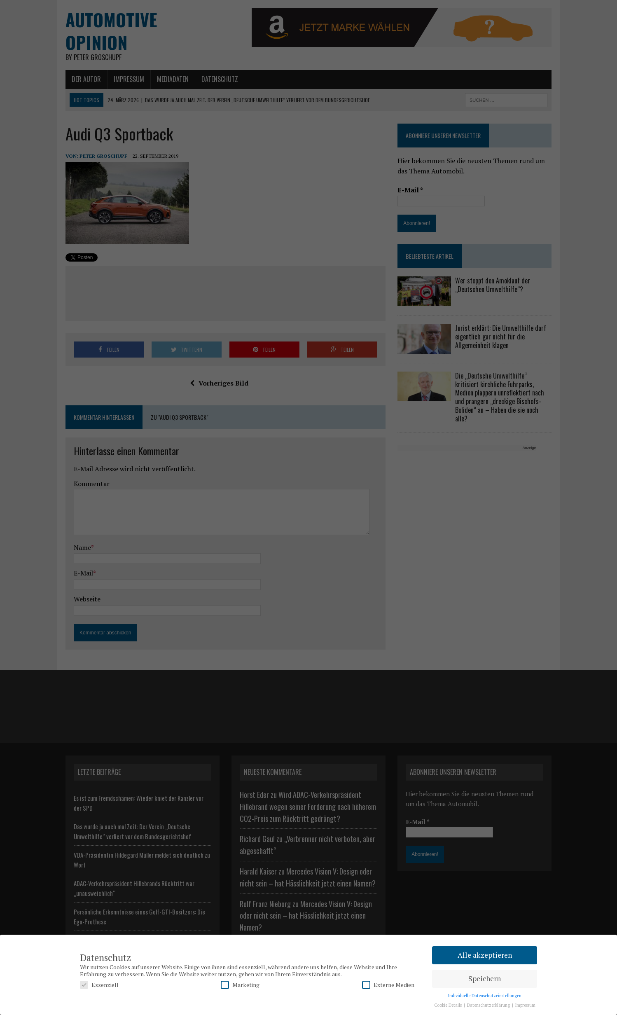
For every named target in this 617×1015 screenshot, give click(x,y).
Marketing (240, 985)
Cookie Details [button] (448, 1005)
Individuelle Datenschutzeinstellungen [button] (484, 996)
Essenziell (99, 985)
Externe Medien (388, 985)
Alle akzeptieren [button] (485, 955)
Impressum (525, 1005)
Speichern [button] (484, 978)
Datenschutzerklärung (489, 1005)
